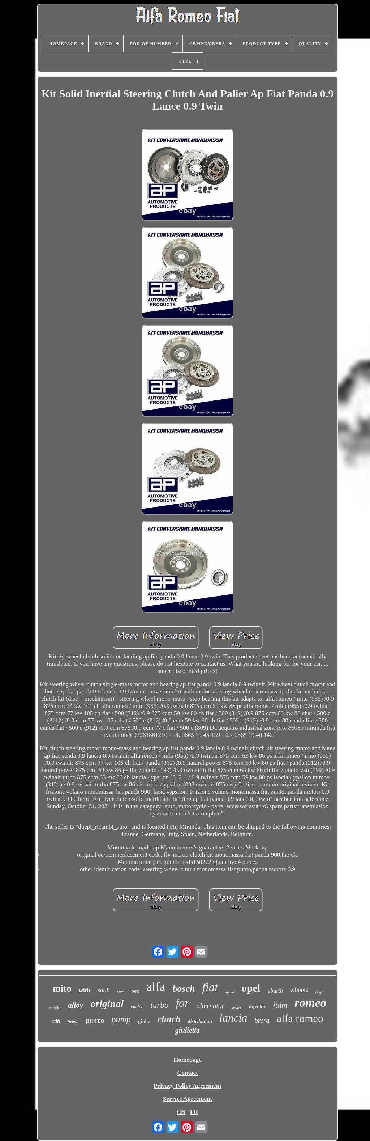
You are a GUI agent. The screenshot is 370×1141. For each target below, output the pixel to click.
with (84, 990)
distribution (200, 1021)
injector (257, 1006)
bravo (73, 1021)
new (120, 991)
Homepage (187, 1059)
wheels (299, 990)
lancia (233, 1017)
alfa (155, 987)
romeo (310, 1002)
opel (251, 988)
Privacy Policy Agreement (187, 1085)
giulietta (187, 1030)
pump (120, 1019)
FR (194, 1111)
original (107, 1003)
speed (230, 992)
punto (95, 1021)
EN (181, 1111)
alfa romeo (300, 1018)
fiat (210, 987)
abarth (275, 991)
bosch (183, 988)
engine (137, 1006)
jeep (319, 991)
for (182, 1002)
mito (61, 988)
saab (104, 990)
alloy (75, 1005)
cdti (56, 1021)
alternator (210, 1005)
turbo (160, 1004)
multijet (54, 1008)
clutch (169, 1019)
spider (237, 1007)
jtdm (280, 1004)
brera (262, 1020)
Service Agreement (187, 1098)
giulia (144, 1021)
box (135, 991)
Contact (187, 1072)
